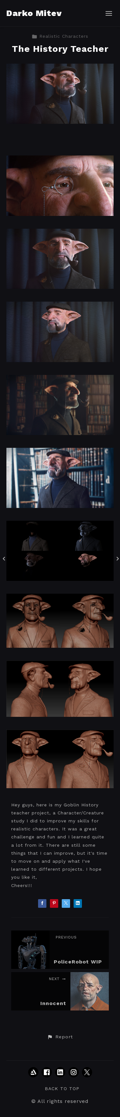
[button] (59, 1037)
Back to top (62, 1088)
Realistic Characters (60, 36)
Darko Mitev (34, 13)
